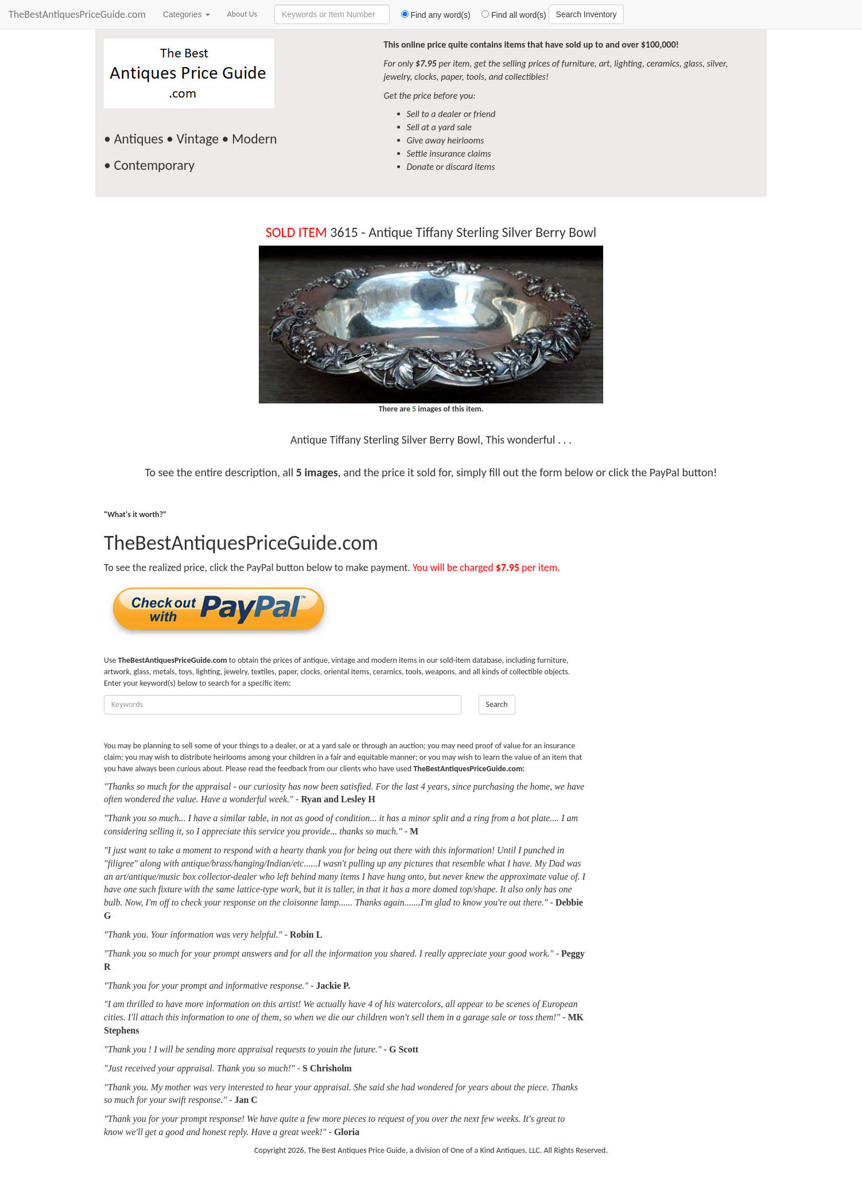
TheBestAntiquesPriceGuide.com (77, 14)
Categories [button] (186, 14)
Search (497, 704)
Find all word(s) (509, 15)
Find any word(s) (431, 15)
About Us (242, 14)
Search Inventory (586, 14)
